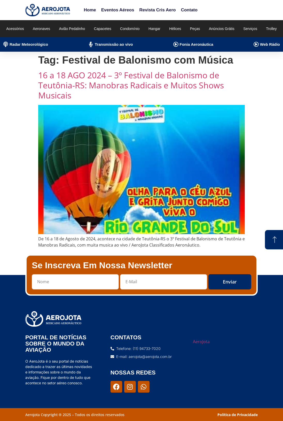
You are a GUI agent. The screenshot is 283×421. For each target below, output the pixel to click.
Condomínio (130, 29)
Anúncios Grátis (221, 29)
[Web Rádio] (256, 44)
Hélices (175, 29)
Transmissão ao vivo (114, 44)
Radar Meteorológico (29, 44)
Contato (189, 9)
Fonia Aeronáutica (196, 44)
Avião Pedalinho (72, 29)
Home (90, 9)
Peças (195, 29)
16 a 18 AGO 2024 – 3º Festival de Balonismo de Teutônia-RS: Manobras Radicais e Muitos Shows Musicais (131, 85)
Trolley (271, 29)
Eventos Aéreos (117, 9)
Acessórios (15, 29)
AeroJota (201, 342)
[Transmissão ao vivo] (90, 44)
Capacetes (102, 29)
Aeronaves (41, 29)
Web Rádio (270, 44)
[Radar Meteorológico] (5, 44)
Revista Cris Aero (157, 9)
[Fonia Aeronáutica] (175, 44)
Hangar (154, 29)
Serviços (250, 29)
